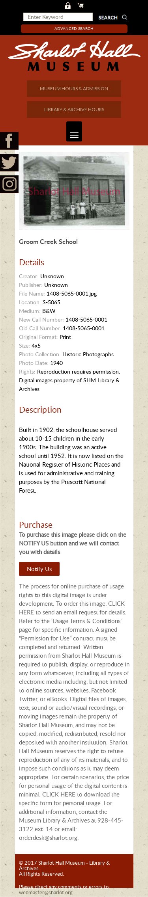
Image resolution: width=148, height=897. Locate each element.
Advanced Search (74, 28)
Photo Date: (34, 363)
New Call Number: (41, 319)
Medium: (30, 311)
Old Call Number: (40, 328)
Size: (24, 345)
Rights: (27, 371)
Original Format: (38, 337)
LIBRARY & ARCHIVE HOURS (74, 109)
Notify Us (39, 569)
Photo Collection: (40, 354)
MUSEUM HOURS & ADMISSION (74, 88)
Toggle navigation (72, 131)
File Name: (32, 293)
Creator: (29, 276)
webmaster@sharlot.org (46, 892)
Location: (30, 302)
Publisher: (31, 284)
